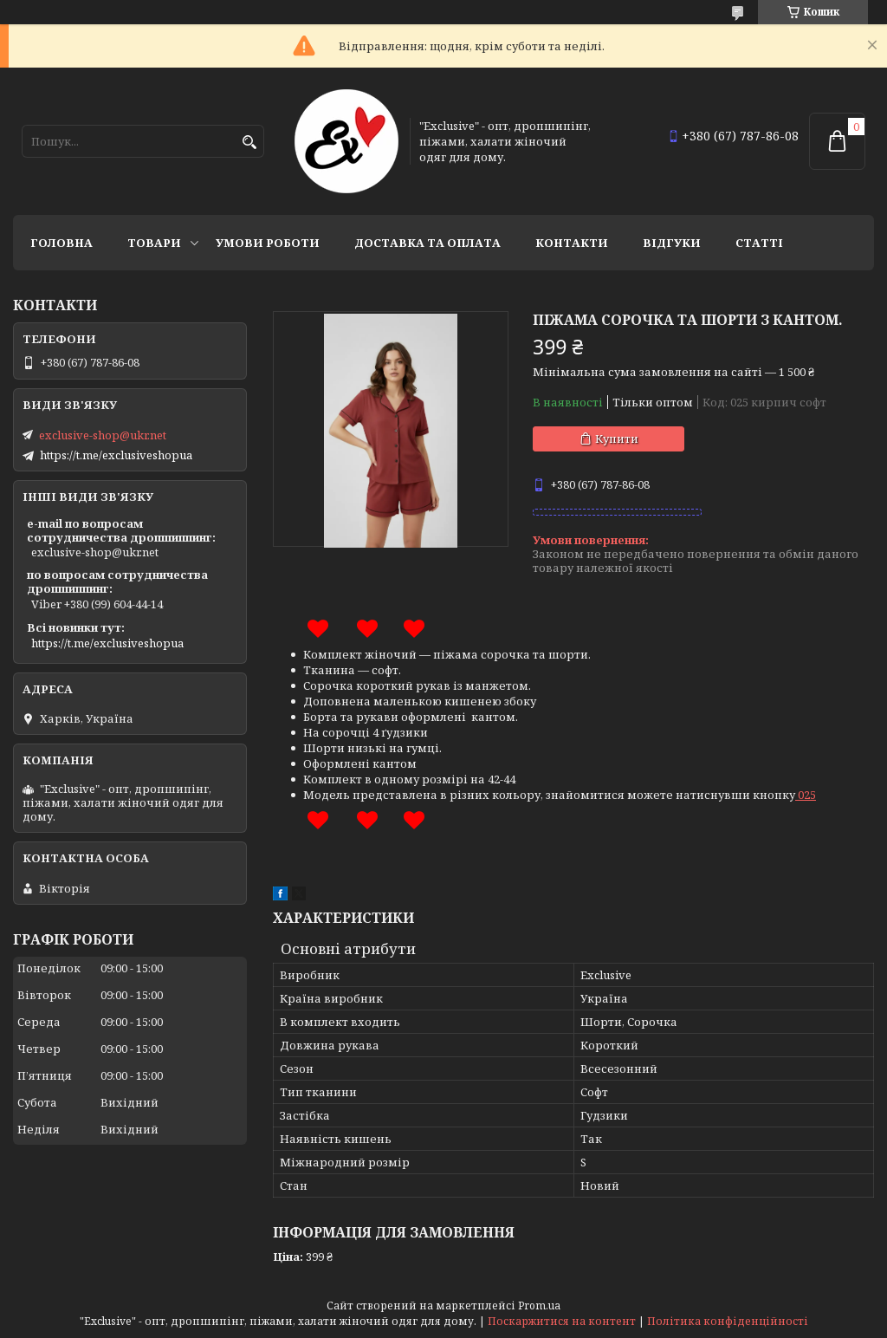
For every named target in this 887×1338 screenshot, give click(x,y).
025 (807, 794)
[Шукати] (249, 142)
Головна (61, 242)
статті (759, 242)
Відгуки (672, 242)
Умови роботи (268, 242)
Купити (616, 438)
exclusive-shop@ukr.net (102, 435)
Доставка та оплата (427, 242)
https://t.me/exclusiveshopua (116, 455)
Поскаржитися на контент (562, 1321)
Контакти (571, 242)
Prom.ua (539, 1305)
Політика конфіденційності (727, 1321)
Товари (154, 242)
